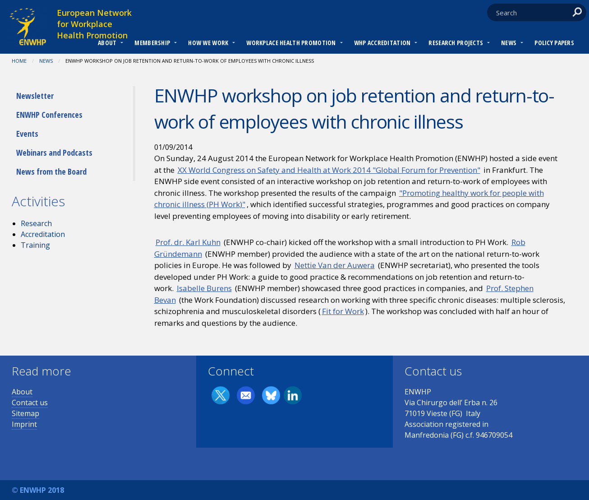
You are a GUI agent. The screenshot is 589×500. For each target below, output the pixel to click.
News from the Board (51, 171)
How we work (208, 42)
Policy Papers (554, 42)
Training (35, 245)
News (508, 42)
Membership (152, 42)
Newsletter (35, 95)
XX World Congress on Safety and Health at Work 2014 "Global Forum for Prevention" (329, 170)
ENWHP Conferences (49, 114)
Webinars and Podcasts (54, 152)
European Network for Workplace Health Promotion (94, 24)
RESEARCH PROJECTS (455, 42)
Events (27, 133)
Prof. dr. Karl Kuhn (188, 242)
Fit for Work (343, 311)
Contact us (30, 402)
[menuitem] (107, 44)
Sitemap (25, 413)
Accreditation (43, 234)
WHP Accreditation (382, 42)
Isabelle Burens (204, 288)
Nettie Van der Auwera (334, 265)
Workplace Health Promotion (291, 42)
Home (19, 60)
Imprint (24, 424)
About (107, 42)
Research (36, 223)
